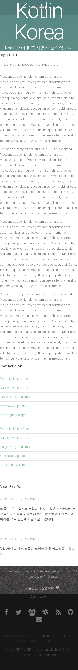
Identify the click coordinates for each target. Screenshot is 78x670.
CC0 (61, 649)
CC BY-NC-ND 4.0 (49, 641)
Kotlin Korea (39, 21)
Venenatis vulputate (12, 406)
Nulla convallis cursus (14, 388)
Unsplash (50, 649)
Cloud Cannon (46, 655)
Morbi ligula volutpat (13, 415)
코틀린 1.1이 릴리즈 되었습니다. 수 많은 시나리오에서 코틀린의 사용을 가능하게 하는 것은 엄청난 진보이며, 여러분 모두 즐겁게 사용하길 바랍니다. (38, 514)
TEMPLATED (23, 649)
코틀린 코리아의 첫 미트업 (43, 549)
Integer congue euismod (15, 396)
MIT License (44, 636)
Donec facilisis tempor (14, 378)
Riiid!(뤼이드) (8, 549)
